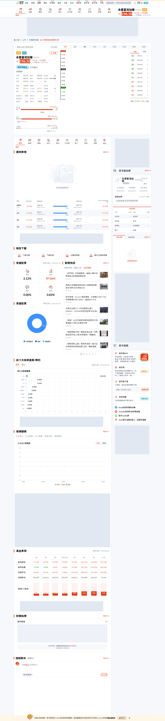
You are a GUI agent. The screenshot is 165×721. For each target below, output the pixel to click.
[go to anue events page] (134, 2)
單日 (98, 443)
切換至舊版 (54, 47)
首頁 (26, 3)
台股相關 (87, 268)
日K (75, 47)
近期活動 (132, 209)
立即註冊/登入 (132, 261)
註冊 (145, 3)
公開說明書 (75, 255)
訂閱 (101, 3)
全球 (71, 3)
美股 (45, 3)
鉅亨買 (86, 3)
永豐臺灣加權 (33, 40)
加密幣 (78, 3)
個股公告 (78, 268)
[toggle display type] (106, 622)
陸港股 (52, 3)
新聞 (33, 3)
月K (94, 47)
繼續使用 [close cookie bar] (122, 718)
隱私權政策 (111, 718)
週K (85, 47)
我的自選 (119, 237)
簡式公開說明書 (100, 255)
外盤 (147, 101)
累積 (104, 443)
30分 (134, 47)
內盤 (131, 101)
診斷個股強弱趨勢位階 (51, 40)
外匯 (65, 3)
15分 (124, 47)
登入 (141, 3)
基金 (59, 3)
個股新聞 (68, 268)
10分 (114, 47)
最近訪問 (131, 237)
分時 (65, 47)
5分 (104, 47)
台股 (39, 3)
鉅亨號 (94, 3)
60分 (144, 47)
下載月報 (26, 255)
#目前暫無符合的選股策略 (127, 201)
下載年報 (50, 255)
